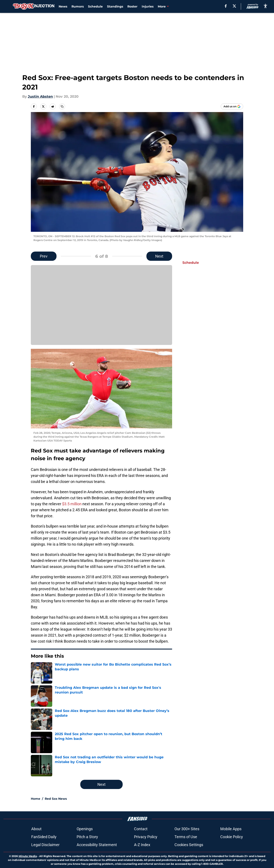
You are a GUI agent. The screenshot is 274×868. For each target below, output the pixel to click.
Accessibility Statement (97, 844)
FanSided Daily (44, 837)
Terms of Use (185, 837)
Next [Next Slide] (159, 256)
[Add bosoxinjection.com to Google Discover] (232, 106)
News (63, 6)
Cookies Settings (188, 844)
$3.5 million (72, 504)
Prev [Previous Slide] (44, 256)
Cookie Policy (231, 837)
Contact (140, 829)
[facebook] (226, 6)
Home (35, 799)
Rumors (77, 6)
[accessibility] (265, 6)
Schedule (95, 6)
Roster (132, 6)
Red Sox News (56, 799)
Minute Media (28, 856)
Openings (85, 829)
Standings (115, 6)
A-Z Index (142, 844)
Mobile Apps (230, 829)
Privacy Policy (145, 837)
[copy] (62, 106)
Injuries (147, 6)
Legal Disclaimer (45, 844)
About (36, 829)
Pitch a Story (87, 837)
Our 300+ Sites (186, 829)
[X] (234, 6)
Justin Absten (40, 96)
